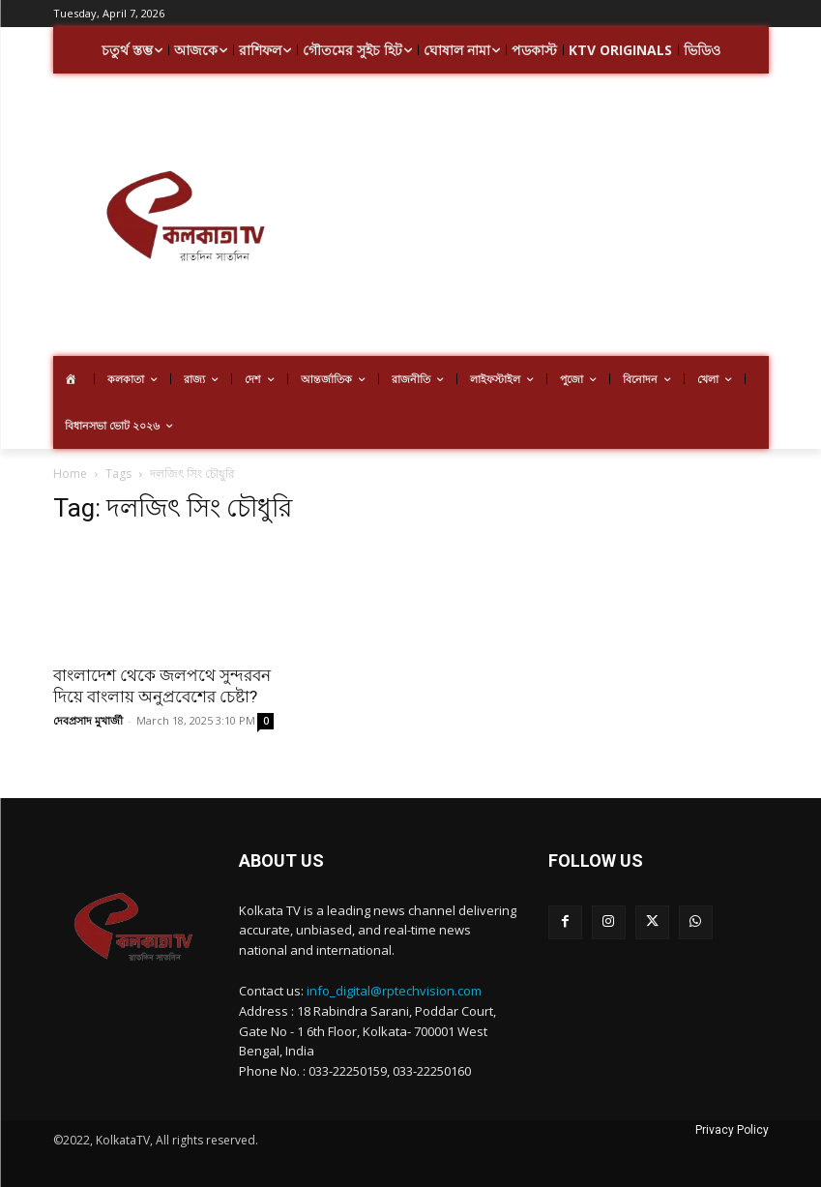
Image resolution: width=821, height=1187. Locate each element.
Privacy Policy (732, 1130)
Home (70, 473)
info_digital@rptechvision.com (394, 990)
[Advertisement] (568, 217)
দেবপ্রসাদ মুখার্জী (88, 720)
